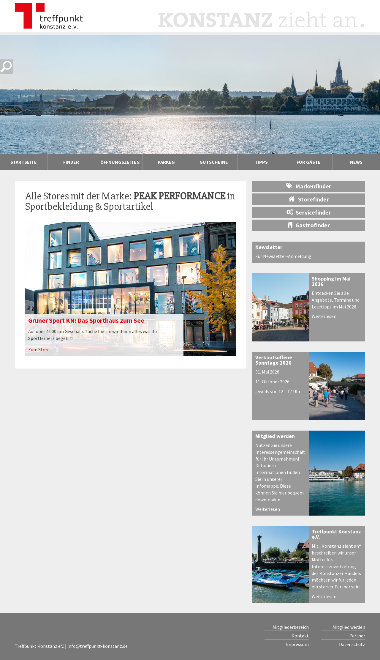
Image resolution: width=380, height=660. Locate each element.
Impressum (297, 644)
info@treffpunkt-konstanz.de (97, 646)
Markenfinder (308, 186)
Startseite (23, 162)
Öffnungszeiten (120, 162)
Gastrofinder (309, 225)
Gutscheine (214, 162)
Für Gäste (309, 162)
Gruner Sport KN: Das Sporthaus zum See (86, 320)
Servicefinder (308, 212)
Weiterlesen (324, 316)
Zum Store (39, 349)
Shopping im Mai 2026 (331, 281)
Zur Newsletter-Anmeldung (283, 256)
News (356, 162)
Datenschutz (352, 644)
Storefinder (309, 199)
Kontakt (300, 636)
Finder (71, 162)
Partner (357, 636)
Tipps (261, 162)
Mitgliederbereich (291, 627)
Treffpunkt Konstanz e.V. (336, 534)
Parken (166, 162)
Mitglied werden (275, 436)
